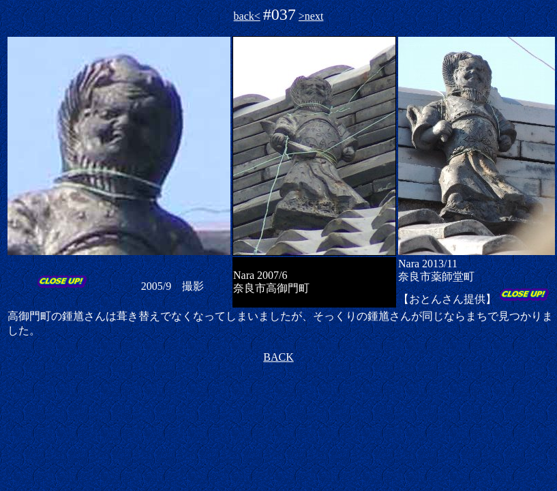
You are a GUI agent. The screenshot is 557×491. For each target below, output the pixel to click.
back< (247, 16)
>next (311, 16)
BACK (278, 357)
